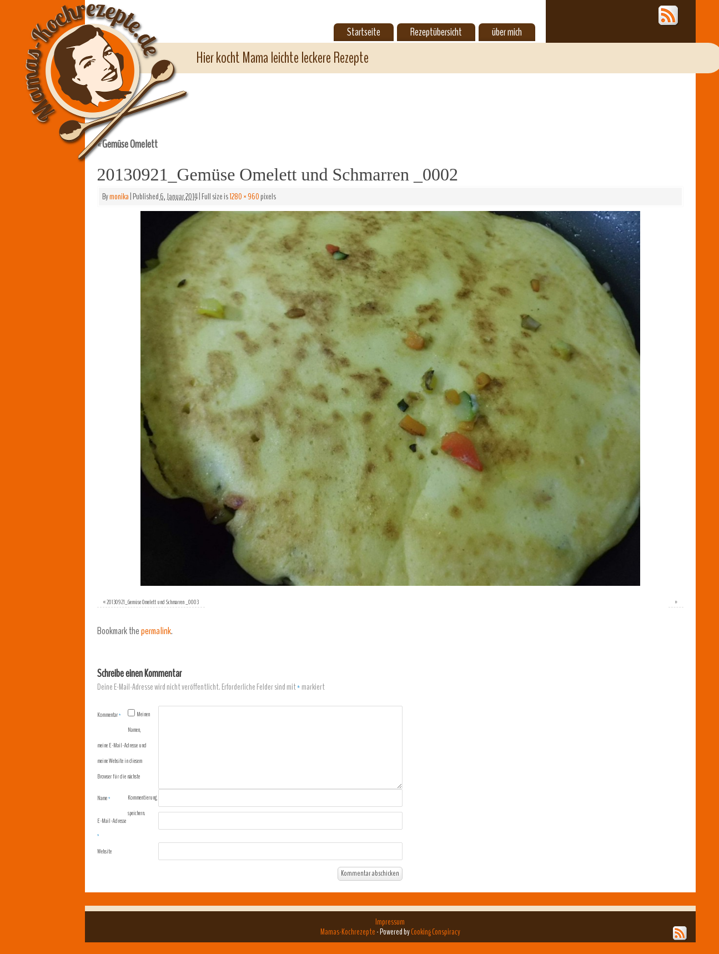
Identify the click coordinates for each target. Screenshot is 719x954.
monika (119, 196)
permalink (156, 631)
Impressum (390, 922)
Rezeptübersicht (436, 32)
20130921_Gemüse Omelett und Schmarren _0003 (153, 601)
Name (103, 798)
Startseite (363, 32)
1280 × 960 (244, 196)
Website (104, 851)
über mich (507, 32)
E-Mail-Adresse (111, 828)
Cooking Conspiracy (435, 932)
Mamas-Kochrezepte (90, 69)
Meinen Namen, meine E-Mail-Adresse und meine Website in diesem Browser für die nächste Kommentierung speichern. (127, 763)
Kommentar (109, 714)
